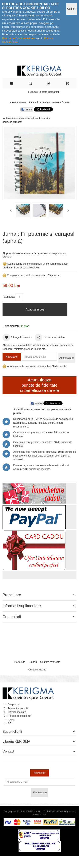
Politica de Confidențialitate (18, 38)
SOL (10, 723)
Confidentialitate (17, 712)
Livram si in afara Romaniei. (44, 91)
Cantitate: (9, 296)
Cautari (33, 662)
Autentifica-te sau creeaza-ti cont (21, 118)
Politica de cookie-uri (19, 715)
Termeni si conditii (18, 708)
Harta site (19, 662)
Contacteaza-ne (37, 669)
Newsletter (12, 356)
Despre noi (14, 704)
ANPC (11, 719)
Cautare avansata (50, 662)
